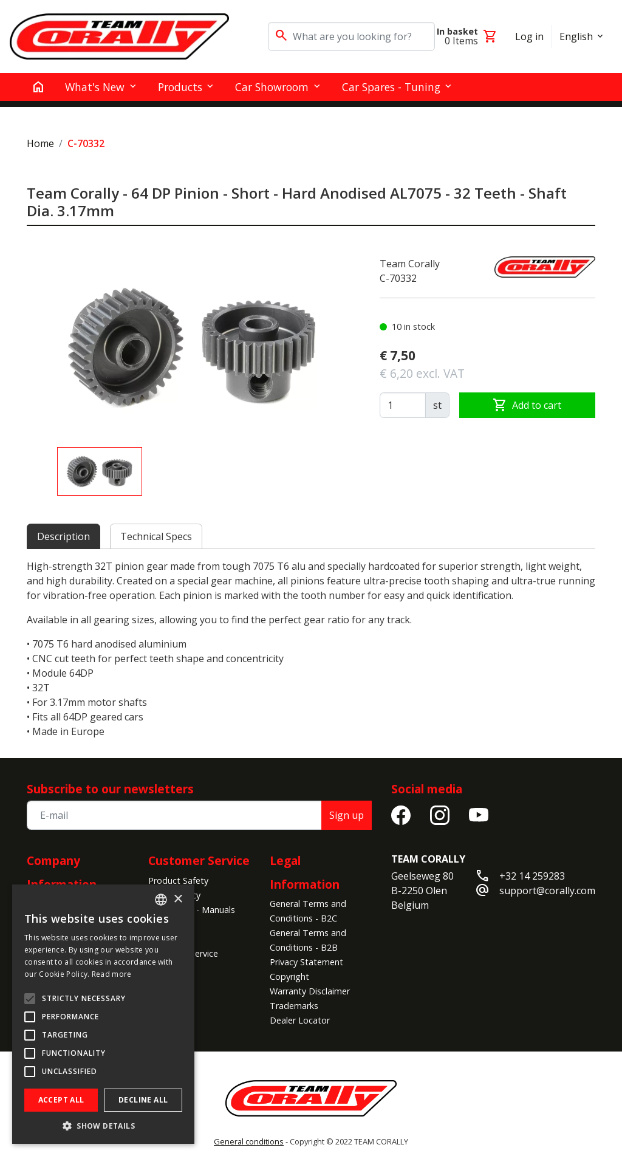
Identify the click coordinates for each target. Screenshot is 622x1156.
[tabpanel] (311, 649)
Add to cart (527, 405)
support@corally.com (547, 890)
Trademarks (294, 1005)
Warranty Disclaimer (310, 991)
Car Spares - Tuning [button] (391, 87)
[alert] (103, 1014)
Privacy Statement (306, 962)
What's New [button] (95, 87)
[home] (38, 87)
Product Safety (178, 880)
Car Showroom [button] (272, 87)
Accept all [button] (61, 1100)
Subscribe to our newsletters (110, 789)
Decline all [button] (143, 1100)
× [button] (177, 899)
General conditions (249, 1141)
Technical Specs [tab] (156, 536)
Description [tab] (63, 536)
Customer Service (199, 860)
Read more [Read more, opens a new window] (112, 974)
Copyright (289, 976)
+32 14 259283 (532, 876)
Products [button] (180, 87)
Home (40, 143)
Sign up (346, 815)
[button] (103, 1126)
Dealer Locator (300, 1020)
